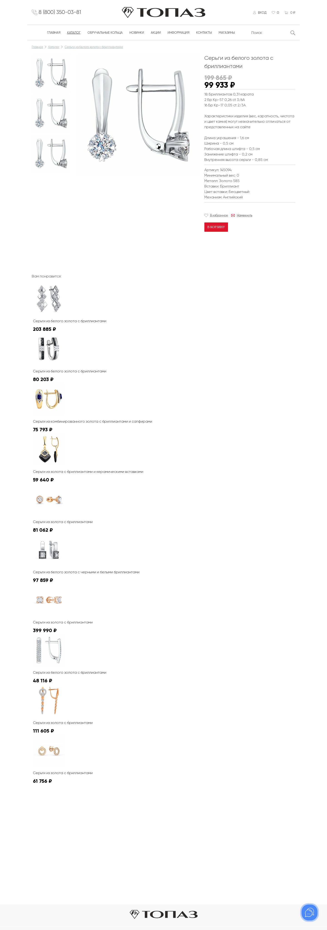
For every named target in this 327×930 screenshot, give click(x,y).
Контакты (204, 33)
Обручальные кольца (105, 33)
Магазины (227, 33)
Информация (178, 33)
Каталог (74, 33)
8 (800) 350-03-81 (61, 13)
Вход (261, 13)
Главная (53, 33)
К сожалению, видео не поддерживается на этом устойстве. (111, 196)
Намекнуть (244, 216)
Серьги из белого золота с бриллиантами (94, 48)
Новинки (136, 33)
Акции (156, 33)
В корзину (216, 228)
